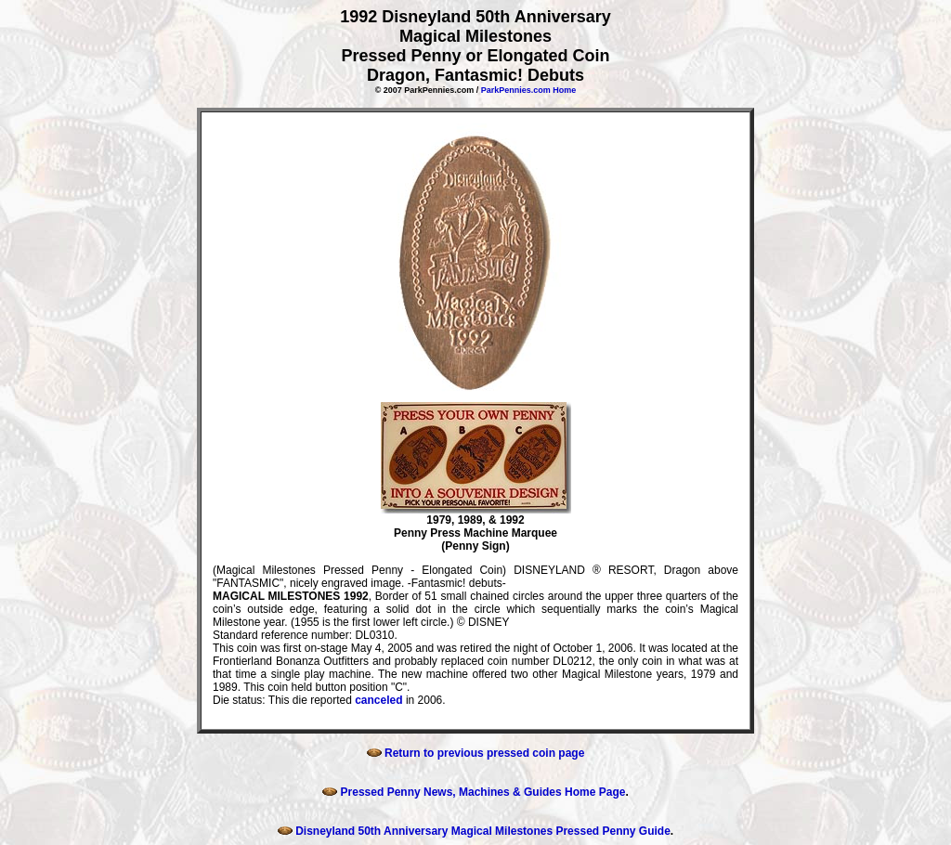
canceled (378, 700)
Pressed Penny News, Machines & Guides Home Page (473, 792)
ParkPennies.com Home (529, 90)
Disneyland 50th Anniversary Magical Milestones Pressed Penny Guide (474, 831)
